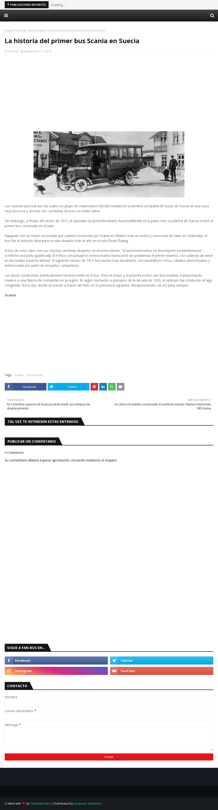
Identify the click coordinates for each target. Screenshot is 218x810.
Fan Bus (13, 51)
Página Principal (15, 31)
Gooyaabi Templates (88, 804)
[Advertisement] (109, 94)
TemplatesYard (40, 804)
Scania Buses (37, 31)
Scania (19, 375)
